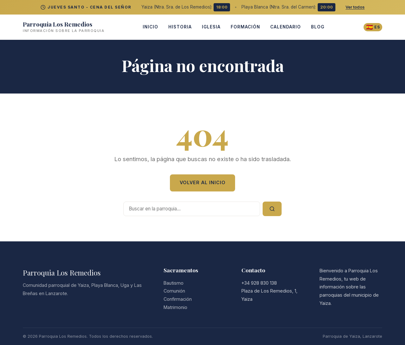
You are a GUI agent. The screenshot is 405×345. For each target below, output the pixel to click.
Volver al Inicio (203, 182)
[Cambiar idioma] (372, 27)
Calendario (284, 26)
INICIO (149, 26)
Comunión (174, 291)
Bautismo (174, 283)
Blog (316, 26)
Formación (244, 26)
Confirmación (178, 299)
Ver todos (355, 7)
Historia (179, 26)
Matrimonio (175, 307)
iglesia (210, 26)
